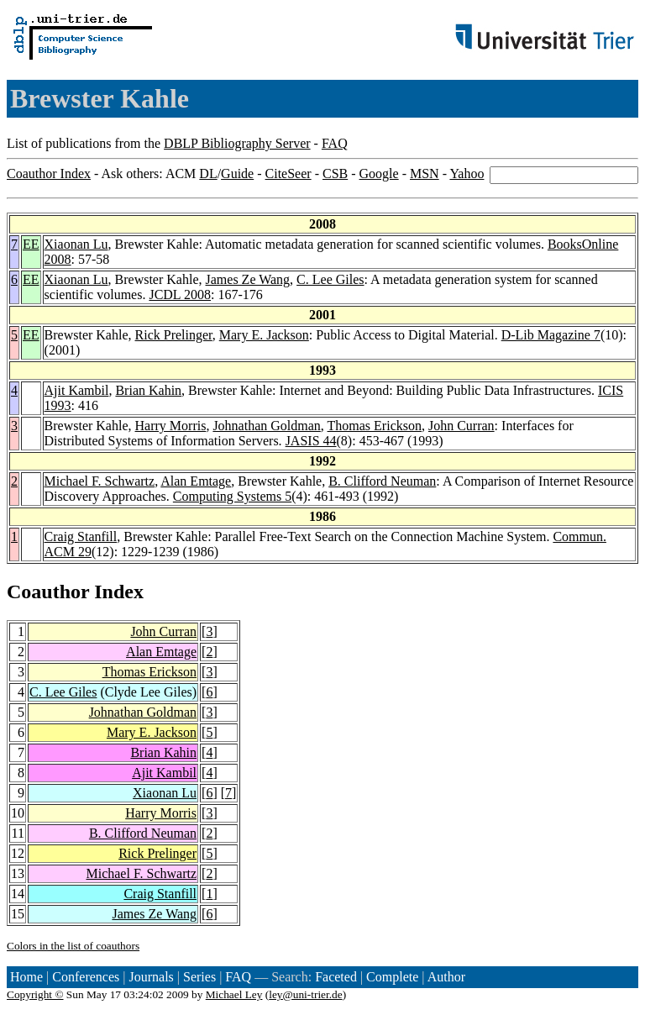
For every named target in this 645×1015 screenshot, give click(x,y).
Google (379, 173)
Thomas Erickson (375, 425)
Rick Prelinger (173, 335)
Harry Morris (171, 425)
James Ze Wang (248, 279)
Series (199, 977)
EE (31, 244)
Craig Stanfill (81, 536)
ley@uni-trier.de (305, 994)
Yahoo (466, 173)
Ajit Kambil (77, 390)
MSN (424, 173)
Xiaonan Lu (76, 244)
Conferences (85, 977)
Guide (237, 173)
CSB (335, 173)
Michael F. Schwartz (100, 481)
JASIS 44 (311, 441)
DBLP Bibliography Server (237, 143)
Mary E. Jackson (264, 335)
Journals (150, 977)
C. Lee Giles (330, 279)
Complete (392, 977)
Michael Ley (234, 994)
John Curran (461, 425)
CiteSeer (288, 173)
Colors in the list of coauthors (73, 945)
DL (208, 173)
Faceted (336, 977)
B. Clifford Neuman (382, 481)
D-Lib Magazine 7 (550, 335)
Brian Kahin (148, 390)
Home (26, 977)
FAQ (335, 143)
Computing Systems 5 (232, 496)
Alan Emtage (195, 481)
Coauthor (48, 591)
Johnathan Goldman (266, 425)
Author (446, 977)
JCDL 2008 (180, 294)
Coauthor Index (49, 173)
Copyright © (35, 994)
